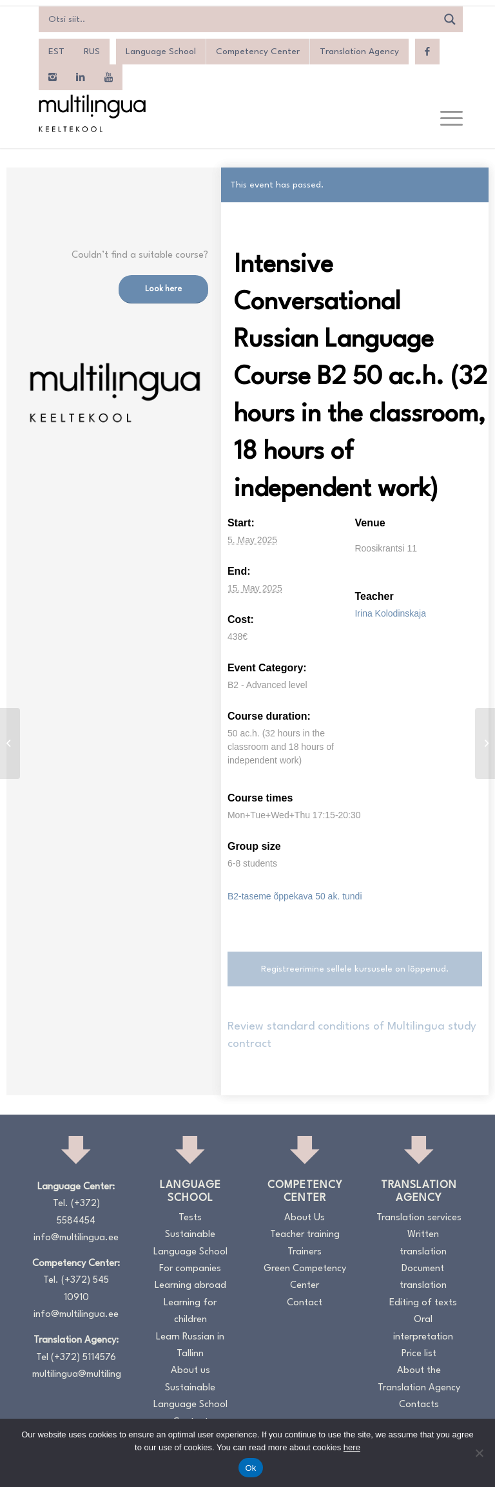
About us (190, 1371)
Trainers (304, 1252)
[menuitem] (56, 51)
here (352, 1447)
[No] (478, 1452)
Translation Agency (359, 51)
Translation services (418, 1218)
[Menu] (445, 119)
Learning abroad (190, 1285)
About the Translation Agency (419, 1379)
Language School (161, 51)
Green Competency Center (305, 1277)
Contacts (419, 1405)
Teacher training (305, 1235)
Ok (250, 1468)
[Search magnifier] (450, 19)
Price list (419, 1354)
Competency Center (258, 51)
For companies (190, 1269)
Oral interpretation (423, 1328)
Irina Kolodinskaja (390, 613)
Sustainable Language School (190, 1243)
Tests (190, 1218)
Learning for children (190, 1311)
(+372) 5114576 (83, 1358)
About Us (304, 1218)
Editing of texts (423, 1303)
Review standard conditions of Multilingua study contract (352, 1035)
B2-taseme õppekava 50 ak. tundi (295, 896)
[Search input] (241, 19)
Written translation (423, 1243)
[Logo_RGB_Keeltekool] (91, 113)
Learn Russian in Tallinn (190, 1345)
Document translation (423, 1277)
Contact (304, 1303)
